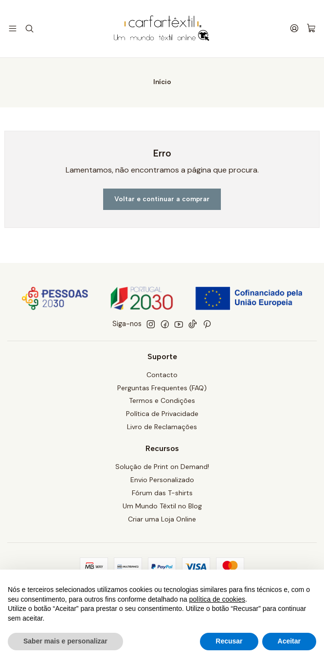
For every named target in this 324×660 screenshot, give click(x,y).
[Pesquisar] (28, 28)
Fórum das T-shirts (162, 494)
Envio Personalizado (162, 481)
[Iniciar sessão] (295, 28)
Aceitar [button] (289, 641)
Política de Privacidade (162, 416)
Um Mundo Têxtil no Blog (162, 508)
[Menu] (12, 28)
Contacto (162, 376)
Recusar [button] (229, 641)
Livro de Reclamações (162, 429)
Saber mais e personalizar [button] (65, 641)
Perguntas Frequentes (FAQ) (162, 389)
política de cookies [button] (217, 599)
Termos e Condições (162, 403)
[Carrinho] (311, 29)
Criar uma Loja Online (162, 521)
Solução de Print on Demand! (162, 469)
